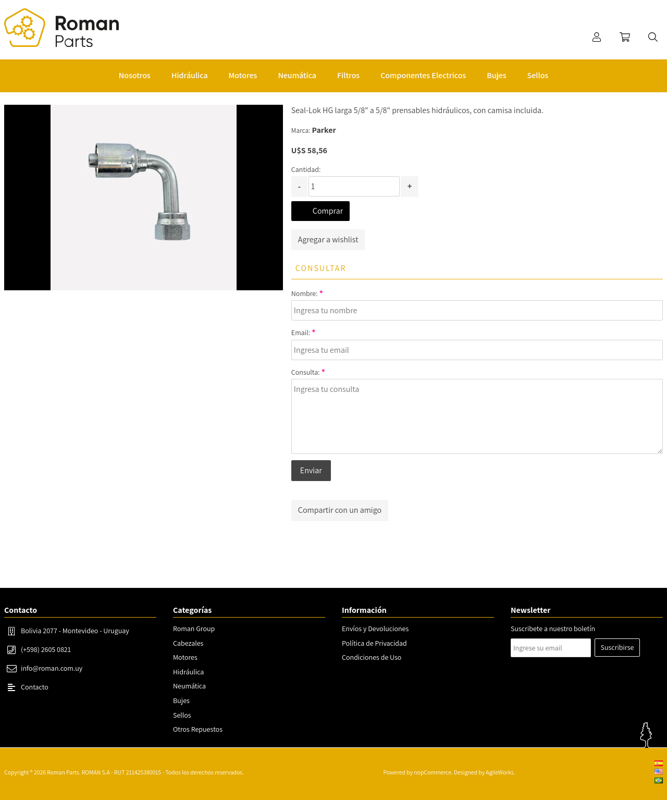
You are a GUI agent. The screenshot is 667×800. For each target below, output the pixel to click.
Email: (300, 332)
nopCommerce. (433, 772)
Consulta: (305, 372)
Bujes (181, 700)
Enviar (311, 470)
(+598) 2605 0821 (46, 649)
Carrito (625, 37)
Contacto (34, 687)
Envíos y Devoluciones (375, 628)
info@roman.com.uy (51, 668)
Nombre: (304, 293)
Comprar (328, 210)
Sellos (182, 715)
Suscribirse (617, 647)
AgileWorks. (500, 772)
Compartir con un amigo (339, 509)
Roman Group (194, 628)
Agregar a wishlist (328, 239)
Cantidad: (305, 169)
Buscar (653, 37)
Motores (185, 657)
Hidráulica (188, 671)
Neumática (189, 686)
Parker (324, 130)
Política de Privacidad (374, 643)
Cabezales (188, 643)
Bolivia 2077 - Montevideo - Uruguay (75, 630)
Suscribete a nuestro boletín (553, 628)
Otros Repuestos (198, 729)
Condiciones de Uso (371, 657)
